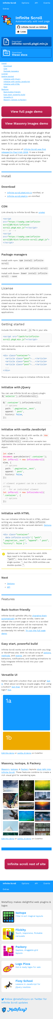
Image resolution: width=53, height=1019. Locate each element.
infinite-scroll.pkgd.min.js (19, 192)
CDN (5, 69)
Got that (16, 687)
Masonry (5, 769)
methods (5, 655)
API (36, 3)
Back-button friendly (12, 92)
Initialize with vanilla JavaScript (17, 82)
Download (8, 66)
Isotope (14, 769)
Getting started (7, 76)
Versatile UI (8, 97)
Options (25, 3)
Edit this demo (7, 753)
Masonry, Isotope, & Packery (15, 100)
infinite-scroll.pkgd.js (17, 196)
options (47, 652)
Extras (6, 9)
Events (47, 3)
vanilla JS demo (24, 753)
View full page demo (26, 111)
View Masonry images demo (26, 123)
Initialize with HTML (12, 84)
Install (4, 63)
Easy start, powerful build (14, 95)
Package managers (11, 71)
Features (4, 89)
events (19, 655)
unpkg (42, 212)
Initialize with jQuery (12, 79)
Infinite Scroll (9, 3)
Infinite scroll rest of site (26, 864)
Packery (25, 769)
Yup (9, 690)
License (4, 74)
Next (5, 87)
